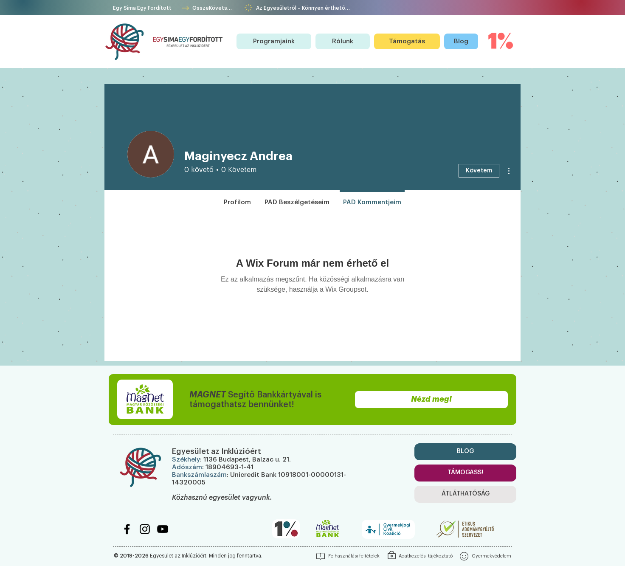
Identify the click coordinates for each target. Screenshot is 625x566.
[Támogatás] (407, 41)
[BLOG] (465, 451)
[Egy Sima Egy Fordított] (143, 8)
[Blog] (461, 41)
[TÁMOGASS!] (465, 473)
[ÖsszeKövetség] (206, 8)
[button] (273, 41)
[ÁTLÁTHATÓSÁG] (465, 494)
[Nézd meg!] (431, 399)
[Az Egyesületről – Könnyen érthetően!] (303, 8)
